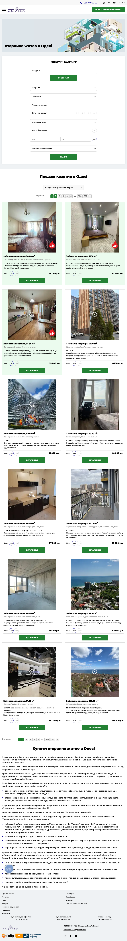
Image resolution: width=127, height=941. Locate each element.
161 (85, 196)
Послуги (5, 897)
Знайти (63, 157)
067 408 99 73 (63, 919)
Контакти (6, 914)
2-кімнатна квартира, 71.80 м (18, 700)
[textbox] (63, 148)
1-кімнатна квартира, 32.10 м (81, 256)
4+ (94, 113)
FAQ (4, 900)
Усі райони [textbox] (37, 88)
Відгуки (5, 904)
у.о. (94, 139)
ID (4, 351)
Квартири (69, 894)
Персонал (6, 910)
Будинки (69, 900)
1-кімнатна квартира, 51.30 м (81, 343)
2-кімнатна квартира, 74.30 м (18, 343)
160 (79, 196)
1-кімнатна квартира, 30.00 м (81, 433)
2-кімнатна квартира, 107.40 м (82, 700)
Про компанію (8, 894)
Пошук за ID (63, 78)
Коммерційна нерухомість (76, 904)
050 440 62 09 (90, 3)
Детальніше (32, 280)
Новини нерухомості (10, 907)
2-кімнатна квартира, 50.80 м (19, 256)
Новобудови (70, 897)
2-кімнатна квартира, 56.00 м (19, 523)
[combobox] (63, 88)
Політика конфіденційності (74, 930)
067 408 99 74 (21, 919)
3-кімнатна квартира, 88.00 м (19, 613)
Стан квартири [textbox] (39, 122)
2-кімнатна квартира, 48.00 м (19, 433)
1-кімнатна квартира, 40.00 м (82, 523)
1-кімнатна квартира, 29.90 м (81, 613)
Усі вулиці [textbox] (36, 96)
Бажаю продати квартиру (108, 9)
